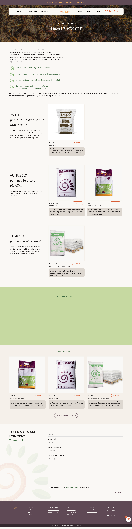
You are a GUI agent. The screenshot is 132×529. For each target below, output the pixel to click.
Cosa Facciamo (32, 11)
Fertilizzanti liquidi (71, 514)
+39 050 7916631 (111, 512)
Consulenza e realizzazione (54, 514)
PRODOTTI (70, 509)
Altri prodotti (70, 516)
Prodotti (44, 11)
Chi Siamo (19, 11)
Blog (88, 11)
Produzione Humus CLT (53, 511)
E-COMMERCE (91, 509)
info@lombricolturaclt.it (113, 514)
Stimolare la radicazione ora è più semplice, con (66, 2)
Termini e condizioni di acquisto (94, 511)
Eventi (80, 11)
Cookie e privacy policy (92, 513)
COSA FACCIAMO (53, 509)
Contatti (98, 11)
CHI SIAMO (31, 509)
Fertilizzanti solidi (71, 511)
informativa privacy (71, 489)
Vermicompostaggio (71, 518)
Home (55, 18)
